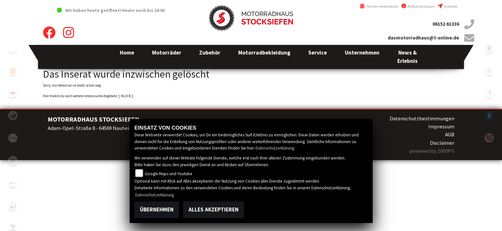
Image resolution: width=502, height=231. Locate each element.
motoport (12, 93)
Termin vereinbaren (379, 6)
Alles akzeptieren (214, 209)
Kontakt (447, 6)
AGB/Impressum (418, 6)
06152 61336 (446, 24)
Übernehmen (157, 209)
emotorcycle (12, 48)
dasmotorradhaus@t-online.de (423, 38)
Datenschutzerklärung (274, 148)
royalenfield (12, 70)
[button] (167, 57)
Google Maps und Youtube (168, 173)
